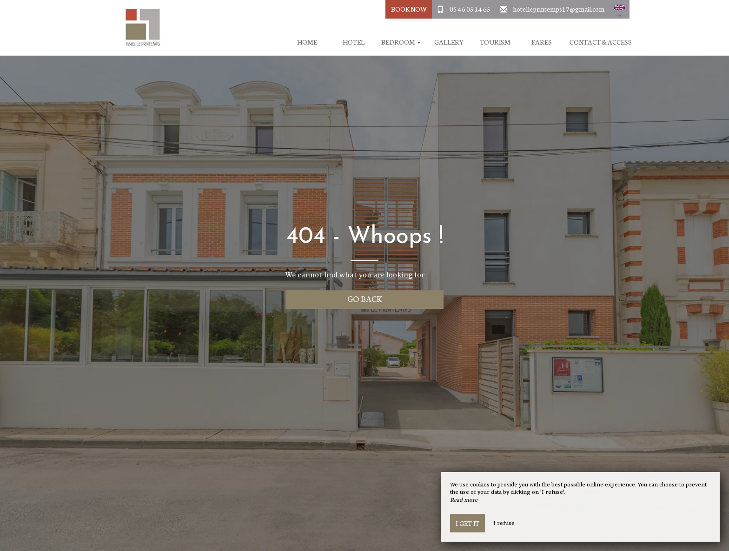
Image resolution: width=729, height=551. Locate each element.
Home (307, 42)
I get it (467, 523)
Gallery (449, 42)
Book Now (409, 8)
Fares (541, 42)
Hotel (353, 42)
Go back (364, 298)
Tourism (495, 42)
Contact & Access (601, 42)
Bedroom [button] (401, 42)
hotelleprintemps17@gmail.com (558, 8)
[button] (619, 9)
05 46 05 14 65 (470, 8)
